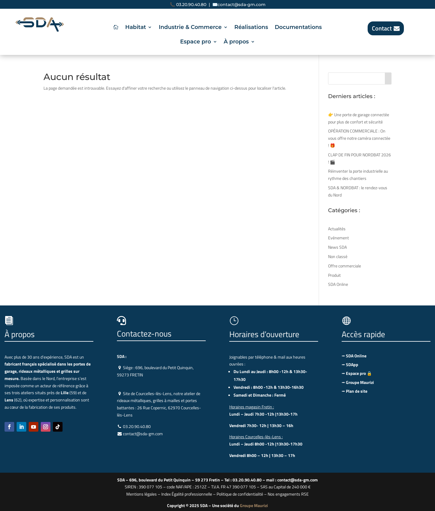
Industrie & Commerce (190, 27)
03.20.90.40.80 (191, 4)
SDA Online (338, 284)
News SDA (337, 247)
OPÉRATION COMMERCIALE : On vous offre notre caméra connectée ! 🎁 (359, 138)
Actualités (337, 228)
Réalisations (251, 27)
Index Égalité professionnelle (186, 494)
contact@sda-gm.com (242, 4)
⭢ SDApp (350, 364)
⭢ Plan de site (354, 391)
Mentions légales (141, 494)
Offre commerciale (344, 266)
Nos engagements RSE (288, 494)
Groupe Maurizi (254, 505)
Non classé (337, 256)
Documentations (298, 27)
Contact (382, 28)
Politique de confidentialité (240, 494)
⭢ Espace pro (357, 373)
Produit (334, 275)
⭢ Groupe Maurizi (358, 382)
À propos (236, 42)
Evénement (338, 238)
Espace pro (195, 42)
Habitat (135, 27)
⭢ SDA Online (354, 356)
